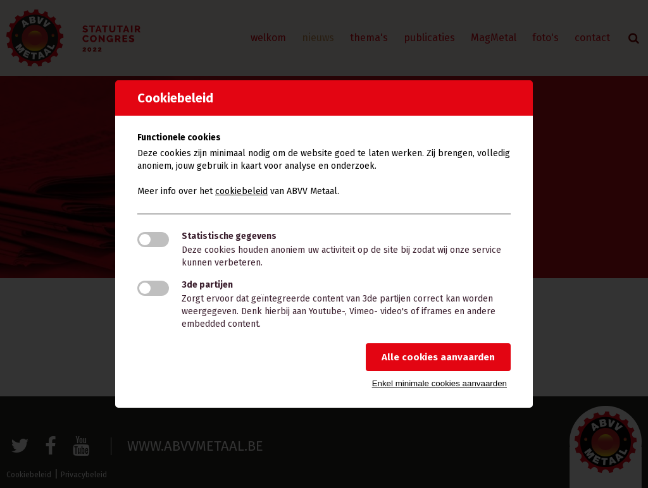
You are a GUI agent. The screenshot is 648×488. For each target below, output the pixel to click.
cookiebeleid (241, 191)
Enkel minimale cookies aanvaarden (439, 383)
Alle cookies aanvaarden (438, 357)
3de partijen (207, 284)
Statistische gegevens (229, 236)
